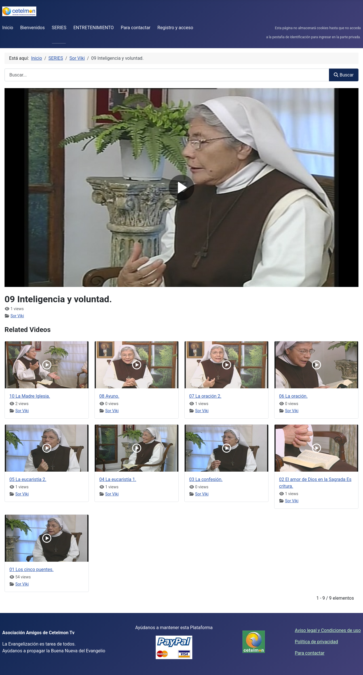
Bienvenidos (32, 27)
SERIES (59, 27)
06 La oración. (293, 396)
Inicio (7, 27)
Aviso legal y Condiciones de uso (328, 630)
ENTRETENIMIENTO (93, 27)
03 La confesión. (206, 479)
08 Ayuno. (109, 396)
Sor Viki (17, 316)
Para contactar (136, 27)
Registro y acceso (175, 27)
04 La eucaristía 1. (117, 479)
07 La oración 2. (205, 396)
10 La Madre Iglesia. (29, 396)
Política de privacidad (316, 641)
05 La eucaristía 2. (27, 479)
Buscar (344, 75)
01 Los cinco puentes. (31, 569)
